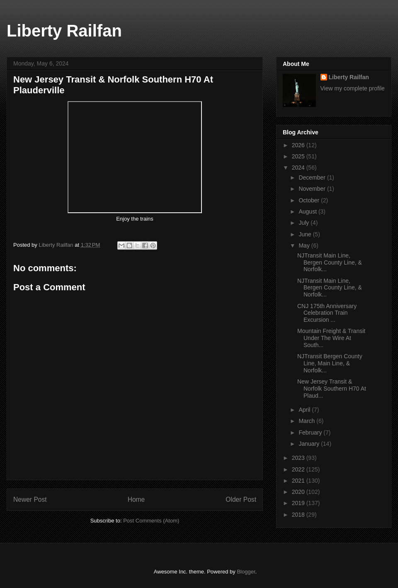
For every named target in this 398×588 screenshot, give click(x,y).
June (305, 234)
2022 (299, 469)
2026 (299, 145)
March (307, 421)
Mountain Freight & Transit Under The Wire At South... (331, 338)
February (310, 432)
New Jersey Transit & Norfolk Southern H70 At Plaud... (331, 388)
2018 (299, 514)
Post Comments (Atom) (151, 521)
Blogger (246, 572)
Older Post (241, 499)
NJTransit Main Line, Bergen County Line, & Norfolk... (329, 262)
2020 (299, 491)
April (305, 409)
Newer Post (30, 499)
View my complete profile (352, 88)
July (304, 222)
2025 (299, 156)
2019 (299, 503)
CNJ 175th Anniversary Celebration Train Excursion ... (327, 313)
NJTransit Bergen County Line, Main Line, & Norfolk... (329, 363)
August (308, 211)
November (312, 188)
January (309, 443)
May (304, 245)
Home (136, 499)
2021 (299, 480)
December (312, 177)
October (309, 200)
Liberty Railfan (64, 31)
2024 (299, 167)
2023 (299, 457)
